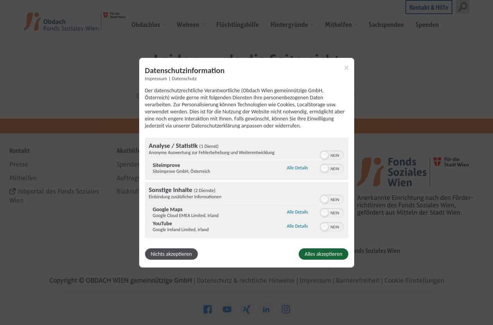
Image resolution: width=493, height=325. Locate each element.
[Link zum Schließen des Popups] (346, 67)
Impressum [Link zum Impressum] (156, 78)
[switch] (331, 154)
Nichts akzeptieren (171, 254)
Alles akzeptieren (323, 254)
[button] (324, 155)
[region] (246, 189)
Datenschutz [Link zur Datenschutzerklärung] (184, 78)
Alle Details (297, 168)
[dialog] (246, 162)
